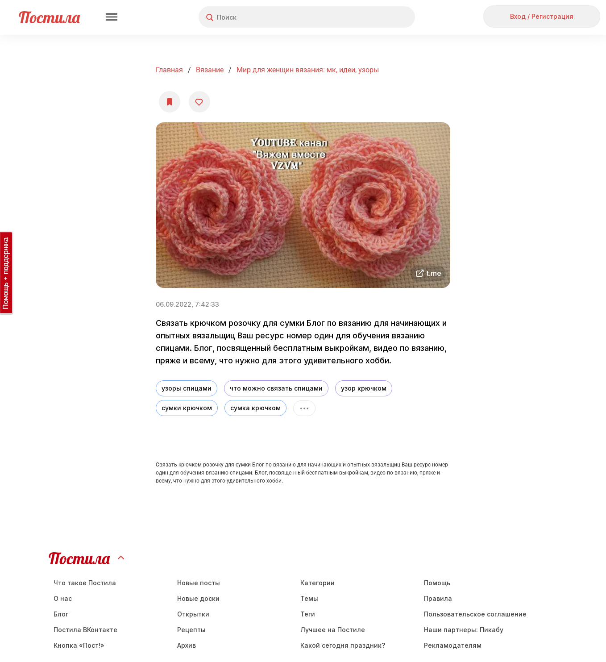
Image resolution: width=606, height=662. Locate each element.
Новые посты (198, 583)
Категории (317, 583)
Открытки (193, 614)
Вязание (210, 70)
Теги (307, 614)
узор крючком (363, 388)
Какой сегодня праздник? (342, 645)
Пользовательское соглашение (475, 614)
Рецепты (191, 629)
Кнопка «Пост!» (79, 645)
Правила (438, 598)
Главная (169, 70)
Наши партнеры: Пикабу (463, 629)
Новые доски (198, 598)
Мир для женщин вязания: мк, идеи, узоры (308, 70)
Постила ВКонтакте (85, 629)
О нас (63, 598)
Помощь (437, 583)
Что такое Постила (85, 583)
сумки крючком (187, 408)
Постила (49, 17)
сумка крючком (255, 408)
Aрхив (186, 645)
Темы (309, 598)
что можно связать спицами (276, 388)
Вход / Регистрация (541, 16)
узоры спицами (187, 388)
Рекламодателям (452, 645)
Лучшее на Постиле (332, 629)
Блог (61, 614)
